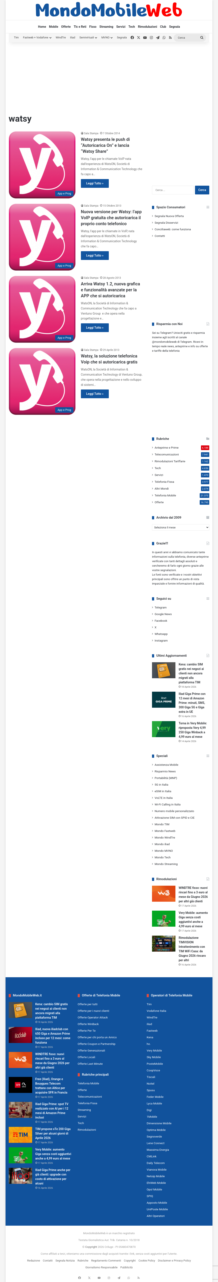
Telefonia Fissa (164, 481)
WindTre (61, 37)
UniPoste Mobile (157, 1209)
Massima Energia (158, 1149)
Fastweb (152, 1030)
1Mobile (152, 1116)
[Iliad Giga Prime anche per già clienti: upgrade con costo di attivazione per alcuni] (20, 1176)
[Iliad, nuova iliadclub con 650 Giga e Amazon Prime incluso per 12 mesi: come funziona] (20, 1035)
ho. (149, 1044)
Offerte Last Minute (90, 1063)
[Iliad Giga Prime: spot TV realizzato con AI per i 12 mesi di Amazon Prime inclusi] (20, 1110)
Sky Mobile (154, 1057)
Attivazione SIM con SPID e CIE (175, 817)
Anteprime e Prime (167, 447)
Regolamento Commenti (106, 1260)
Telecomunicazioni (167, 454)
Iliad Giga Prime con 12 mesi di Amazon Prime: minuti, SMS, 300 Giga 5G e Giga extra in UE (192, 702)
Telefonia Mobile (165, 495)
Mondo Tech (163, 857)
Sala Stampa (91, 133)
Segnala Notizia (65, 1260)
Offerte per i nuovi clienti (93, 1010)
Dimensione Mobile (159, 1123)
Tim (16, 37)
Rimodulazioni (147, 26)
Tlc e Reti (80, 26)
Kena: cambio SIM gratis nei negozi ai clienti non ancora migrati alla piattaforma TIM (191, 673)
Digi (149, 1110)
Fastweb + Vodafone (35, 37)
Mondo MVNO (164, 850)
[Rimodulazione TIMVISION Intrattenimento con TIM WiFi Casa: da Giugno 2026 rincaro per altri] (163, 944)
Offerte (66, 26)
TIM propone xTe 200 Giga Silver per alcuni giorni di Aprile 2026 (53, 1133)
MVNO (105, 37)
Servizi (120, 26)
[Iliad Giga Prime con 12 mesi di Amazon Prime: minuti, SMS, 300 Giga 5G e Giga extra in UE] (163, 700)
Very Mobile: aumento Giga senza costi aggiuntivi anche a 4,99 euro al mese (53, 1154)
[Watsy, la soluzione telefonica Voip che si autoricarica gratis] (42, 381)
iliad (72, 37)
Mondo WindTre (165, 837)
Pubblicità (126, 1267)
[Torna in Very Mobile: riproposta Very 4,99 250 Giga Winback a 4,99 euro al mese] (163, 729)
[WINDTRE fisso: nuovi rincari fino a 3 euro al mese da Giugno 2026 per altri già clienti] (163, 894)
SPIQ (150, 1196)
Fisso (92, 26)
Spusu (151, 1090)
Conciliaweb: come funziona (173, 229)
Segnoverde (154, 1136)
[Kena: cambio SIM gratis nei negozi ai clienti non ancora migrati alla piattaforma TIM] (163, 670)
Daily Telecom (156, 1163)
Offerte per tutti (88, 1004)
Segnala (174, 26)
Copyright (91, 1246)
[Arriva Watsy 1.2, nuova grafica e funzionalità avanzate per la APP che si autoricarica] (42, 309)
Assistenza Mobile (166, 764)
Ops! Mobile (154, 1189)
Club (163, 26)
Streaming (106, 26)
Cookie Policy (147, 1260)
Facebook (161, 620)
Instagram (161, 640)
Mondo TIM (162, 824)
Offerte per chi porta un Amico (97, 1037)
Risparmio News (165, 771)
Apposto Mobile (157, 1202)
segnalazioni (168, 570)
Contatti (160, 236)
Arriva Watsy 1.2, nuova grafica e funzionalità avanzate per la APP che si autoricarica (110, 289)
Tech (131, 26)
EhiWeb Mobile (156, 1182)
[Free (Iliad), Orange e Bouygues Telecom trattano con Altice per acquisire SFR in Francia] (20, 1085)
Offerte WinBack (88, 1024)
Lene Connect (155, 1143)
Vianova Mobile (156, 1169)
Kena (150, 1037)
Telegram (161, 607)
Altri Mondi (162, 488)
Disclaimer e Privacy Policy (174, 1260)
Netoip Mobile (156, 1176)
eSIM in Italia (163, 791)
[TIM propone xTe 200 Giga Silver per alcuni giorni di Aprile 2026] (20, 1135)
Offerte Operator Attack (93, 1017)
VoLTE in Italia (164, 797)
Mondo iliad (162, 844)
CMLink (151, 1156)
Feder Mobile (155, 1096)
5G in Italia (161, 784)
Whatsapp (161, 634)
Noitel (150, 1083)
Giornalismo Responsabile (101, 1267)
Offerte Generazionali (91, 1050)
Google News (163, 614)
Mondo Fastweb (165, 831)
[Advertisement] (109, 76)
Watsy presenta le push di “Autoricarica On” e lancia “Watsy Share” (105, 145)
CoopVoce (153, 1070)
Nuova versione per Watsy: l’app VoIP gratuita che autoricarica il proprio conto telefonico (111, 217)
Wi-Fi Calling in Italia (168, 804)
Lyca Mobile (154, 1103)
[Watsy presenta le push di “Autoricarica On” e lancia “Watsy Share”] (42, 164)
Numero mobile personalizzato (174, 811)
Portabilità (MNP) (166, 778)
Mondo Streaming (166, 864)
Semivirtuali (86, 37)
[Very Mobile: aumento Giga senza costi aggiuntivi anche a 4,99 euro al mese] (163, 919)
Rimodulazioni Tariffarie (170, 461)
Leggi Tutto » (94, 183)
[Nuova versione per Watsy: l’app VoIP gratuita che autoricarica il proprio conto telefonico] (42, 237)
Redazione (33, 1260)
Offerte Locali (86, 1057)
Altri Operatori (156, 1216)
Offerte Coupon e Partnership (96, 1044)
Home (42, 26)
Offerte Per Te (87, 1030)
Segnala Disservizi (166, 222)
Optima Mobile (156, 1130)
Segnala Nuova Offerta (169, 216)
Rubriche (82, 1260)
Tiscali (151, 1077)
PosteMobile (155, 1063)
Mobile (53, 26)
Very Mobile (154, 1050)
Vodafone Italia (156, 1010)
